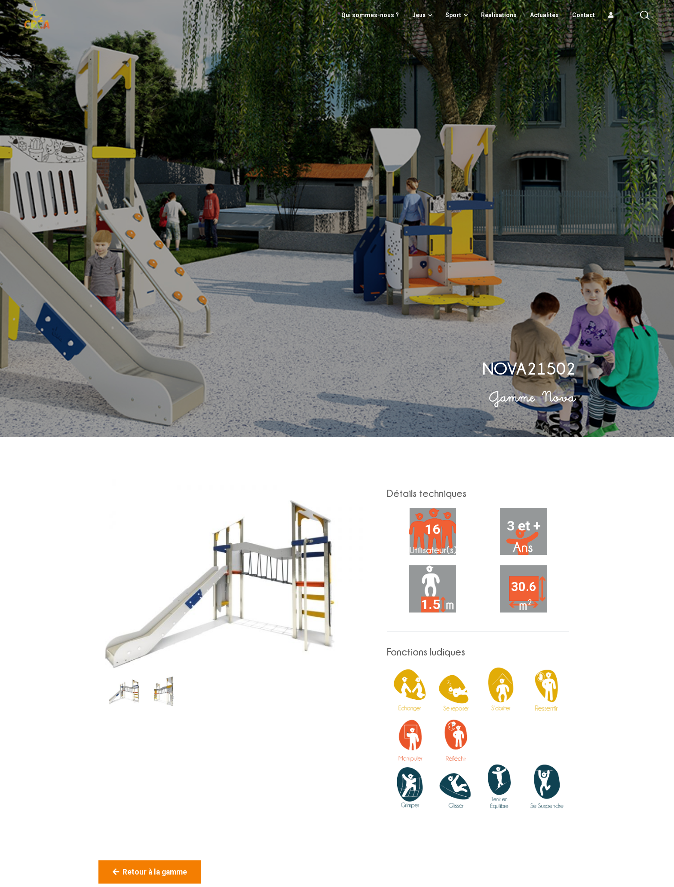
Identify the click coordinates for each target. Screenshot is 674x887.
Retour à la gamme (150, 872)
